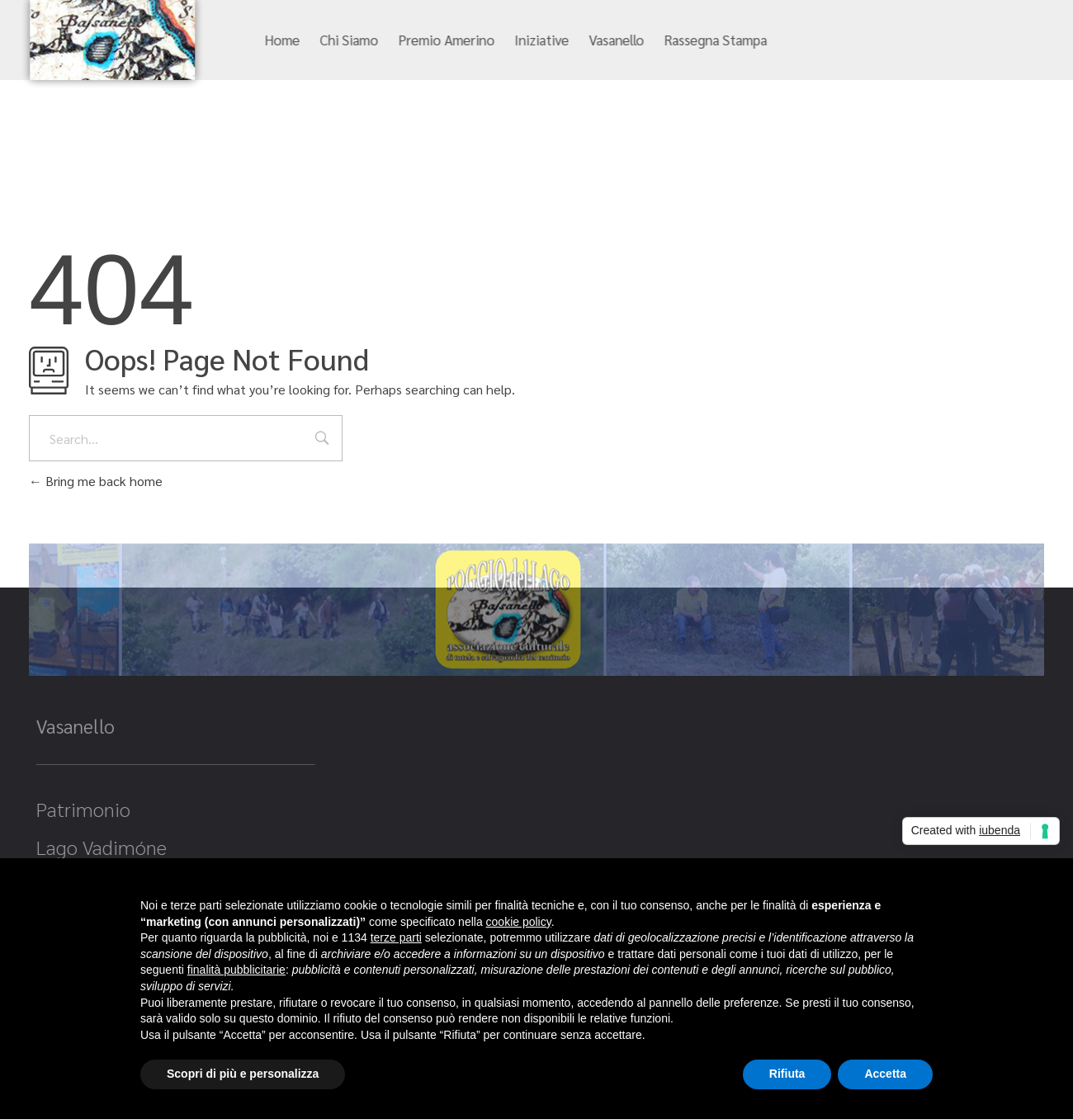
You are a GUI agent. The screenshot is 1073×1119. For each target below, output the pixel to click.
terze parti (396, 937)
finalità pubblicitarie (236, 969)
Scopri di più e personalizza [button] (243, 1073)
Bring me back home (96, 480)
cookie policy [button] (518, 921)
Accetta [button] (885, 1073)
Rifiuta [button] (787, 1073)
